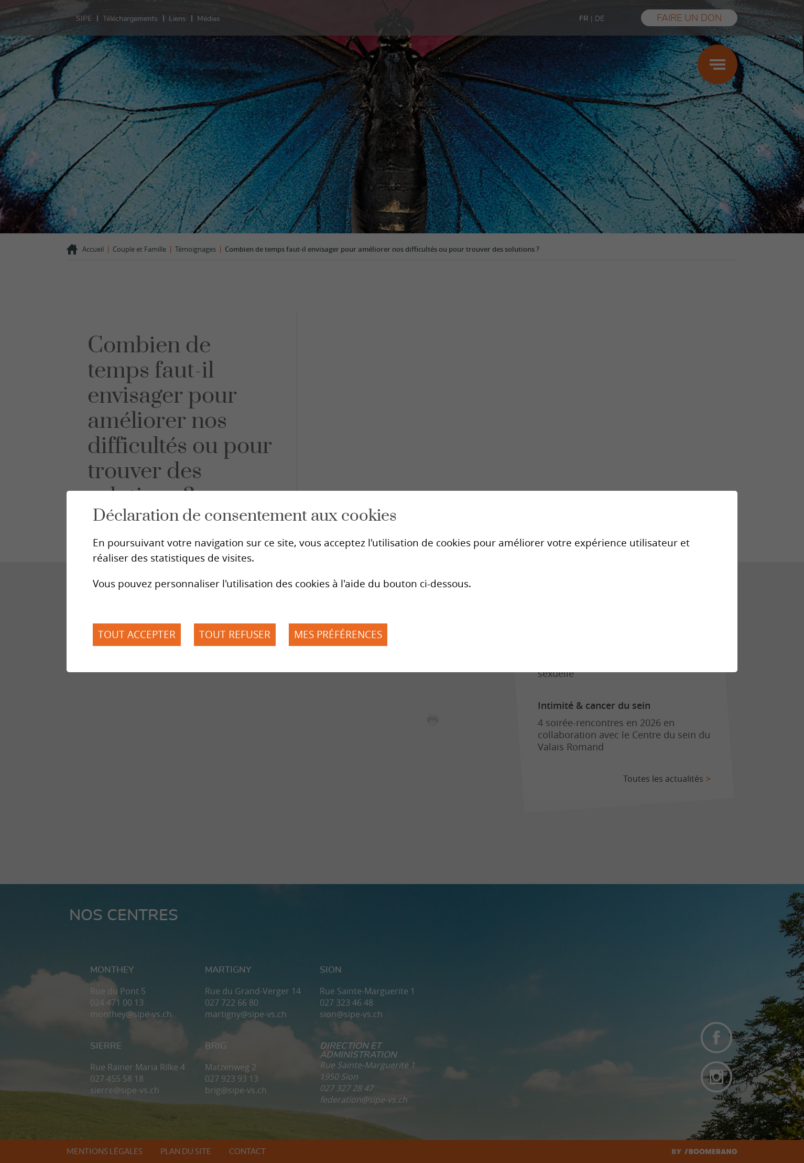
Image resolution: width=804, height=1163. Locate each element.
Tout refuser (234, 634)
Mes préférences (338, 634)
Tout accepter (137, 634)
